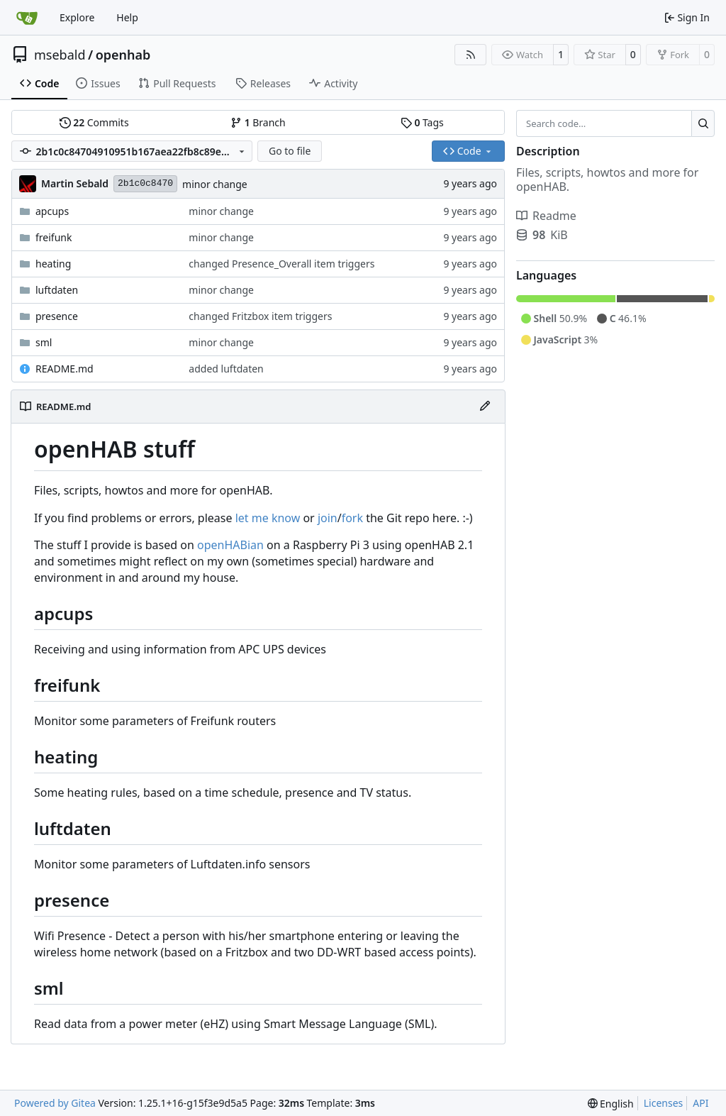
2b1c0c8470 (145, 183)
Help (127, 17)
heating (53, 263)
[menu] (611, 1103)
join (327, 518)
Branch (258, 122)
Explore (77, 17)
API (700, 1103)
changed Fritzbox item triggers (260, 316)
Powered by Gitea (55, 1103)
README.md (64, 368)
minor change (214, 184)
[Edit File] (485, 406)
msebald (60, 55)
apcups (52, 211)
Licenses (663, 1103)
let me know (268, 518)
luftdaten (56, 290)
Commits (94, 122)
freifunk (53, 237)
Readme (546, 216)
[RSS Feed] (470, 54)
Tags (422, 122)
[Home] (27, 18)
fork (352, 518)
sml (43, 342)
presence (56, 316)
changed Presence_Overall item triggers (281, 263)
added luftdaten (226, 368)
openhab (123, 55)
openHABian (230, 545)
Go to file (290, 151)
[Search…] (703, 123)
